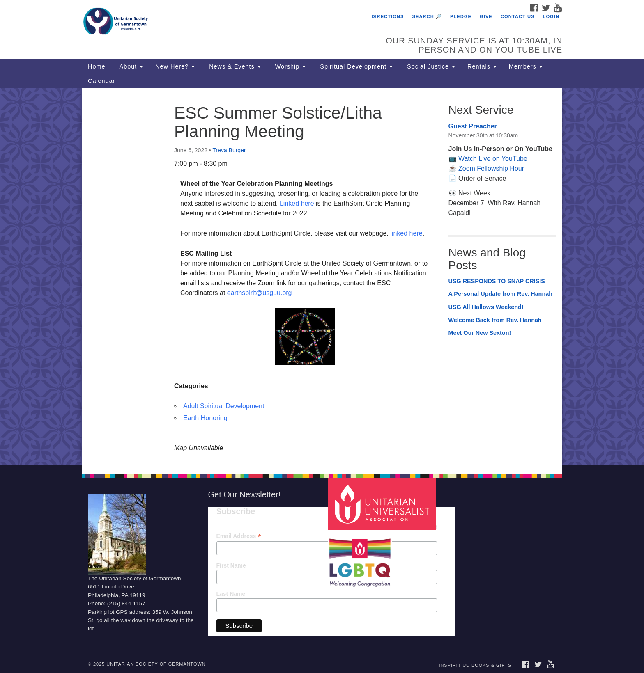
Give (486, 16)
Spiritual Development (355, 66)
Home (96, 66)
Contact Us (518, 16)
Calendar (101, 81)
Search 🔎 (427, 16)
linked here (406, 233)
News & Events (234, 66)
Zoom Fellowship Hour (491, 168)
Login (551, 16)
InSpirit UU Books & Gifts (475, 665)
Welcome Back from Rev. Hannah (495, 320)
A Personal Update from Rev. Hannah (500, 294)
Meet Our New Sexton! (479, 333)
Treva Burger (229, 150)
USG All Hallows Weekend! (486, 307)
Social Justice (430, 66)
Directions (387, 16)
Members (526, 66)
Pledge (461, 16)
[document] (322, 276)
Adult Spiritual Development (223, 406)
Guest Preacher (472, 126)
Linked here (297, 203)
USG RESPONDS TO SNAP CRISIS (496, 281)
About (130, 66)
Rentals (482, 66)
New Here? (175, 66)
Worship (289, 66)
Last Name (231, 594)
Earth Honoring (205, 417)
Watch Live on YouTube (492, 158)
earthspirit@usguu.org (259, 292)
